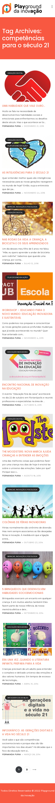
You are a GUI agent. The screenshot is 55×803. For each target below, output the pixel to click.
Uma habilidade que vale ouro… (23, 106)
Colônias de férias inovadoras (24, 522)
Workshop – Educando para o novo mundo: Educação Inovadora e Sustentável (27, 314)
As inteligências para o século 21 (25, 172)
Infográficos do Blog (17, 698)
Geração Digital (15, 73)
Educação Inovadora (17, 352)
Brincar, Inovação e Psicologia (22, 207)
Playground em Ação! (17, 146)
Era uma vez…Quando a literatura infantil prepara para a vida (25, 661)
